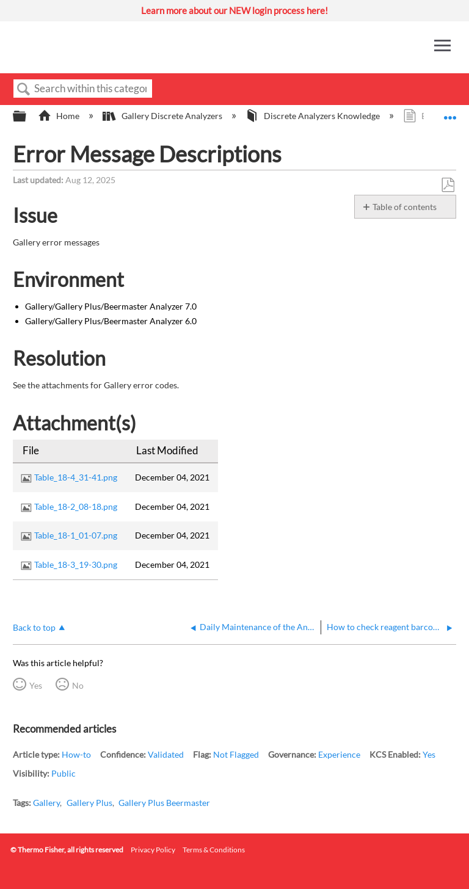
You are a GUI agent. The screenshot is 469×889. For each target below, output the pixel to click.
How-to (76, 754)
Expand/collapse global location (450, 112)
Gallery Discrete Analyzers (163, 116)
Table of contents (405, 206)
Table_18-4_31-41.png (75, 477)
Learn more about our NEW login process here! (234, 10)
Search (24, 89)
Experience (339, 754)
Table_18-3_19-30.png (75, 564)
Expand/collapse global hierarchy (27, 117)
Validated (166, 754)
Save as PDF (447, 185)
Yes (35, 685)
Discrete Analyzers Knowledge (313, 116)
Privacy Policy (153, 849)
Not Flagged (236, 754)
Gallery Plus (89, 802)
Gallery (46, 802)
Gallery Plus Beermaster (164, 802)
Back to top (34, 627)
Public (63, 773)
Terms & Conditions (214, 849)
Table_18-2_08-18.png (75, 506)
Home (59, 116)
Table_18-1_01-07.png (75, 535)
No (78, 685)
